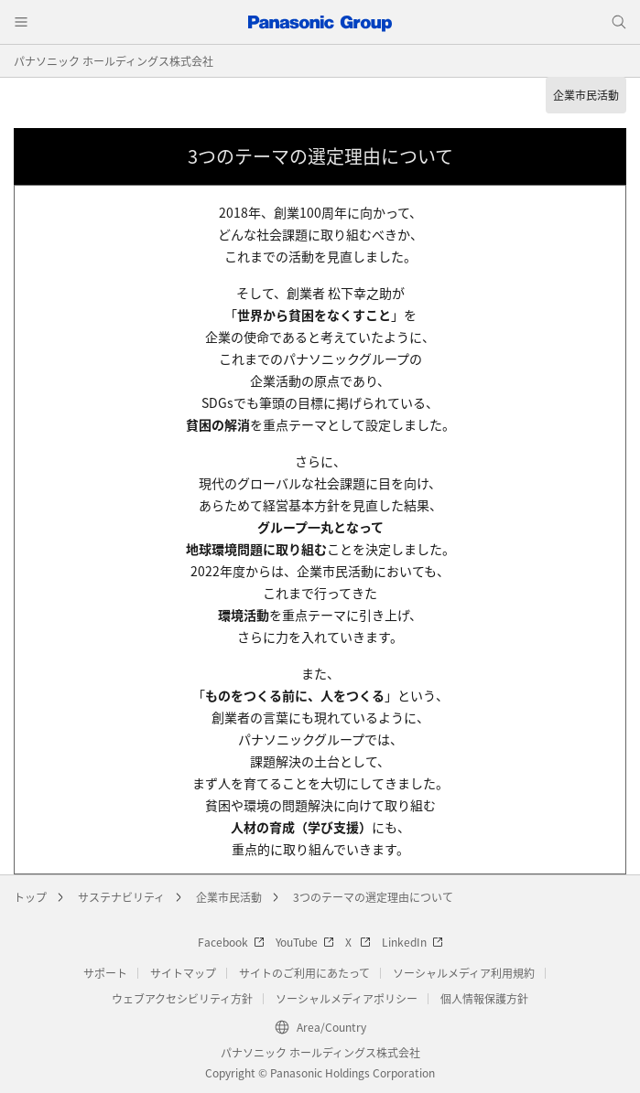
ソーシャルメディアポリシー (347, 998)
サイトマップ (183, 972)
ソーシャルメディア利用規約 (464, 972)
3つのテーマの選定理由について (373, 897)
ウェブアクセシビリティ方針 (182, 998)
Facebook (231, 941)
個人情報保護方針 (484, 998)
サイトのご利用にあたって (304, 972)
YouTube (305, 941)
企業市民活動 (229, 897)
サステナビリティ (121, 897)
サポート (105, 972)
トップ (30, 897)
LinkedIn (412, 941)
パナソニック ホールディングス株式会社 (113, 61)
